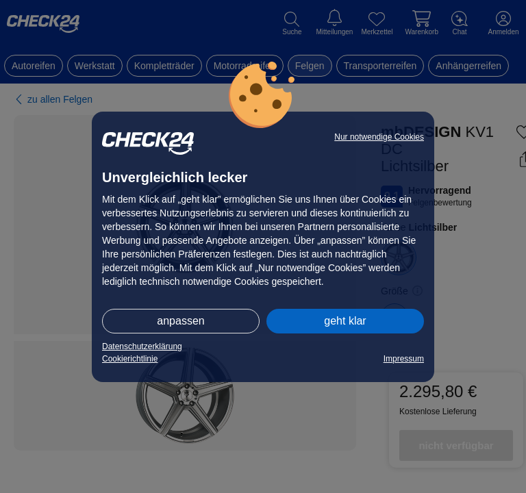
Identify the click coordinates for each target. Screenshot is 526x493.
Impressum (404, 359)
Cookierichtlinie (130, 359)
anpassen (180, 321)
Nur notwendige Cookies (379, 137)
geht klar (345, 321)
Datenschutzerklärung (142, 346)
